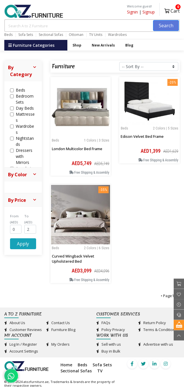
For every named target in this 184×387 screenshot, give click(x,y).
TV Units (95, 34)
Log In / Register (20, 344)
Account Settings (21, 351)
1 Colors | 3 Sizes (96, 140)
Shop (77, 45)
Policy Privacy (110, 329)
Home (66, 364)
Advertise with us (155, 344)
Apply (23, 244)
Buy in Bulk (108, 351)
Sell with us (108, 344)
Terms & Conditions (157, 329)
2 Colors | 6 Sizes (96, 248)
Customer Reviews (23, 329)
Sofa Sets (25, 34)
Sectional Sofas (51, 34)
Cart (172, 10)
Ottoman (76, 34)
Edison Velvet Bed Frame (142, 136)
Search (166, 25)
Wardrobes (117, 34)
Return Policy (152, 322)
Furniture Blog (60, 329)
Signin (132, 12)
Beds (8, 34)
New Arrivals (103, 45)
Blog (129, 45)
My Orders (58, 344)
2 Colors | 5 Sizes (165, 128)
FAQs (103, 322)
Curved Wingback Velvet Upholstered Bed (73, 259)
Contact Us (58, 322)
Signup (148, 12)
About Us (14, 322)
